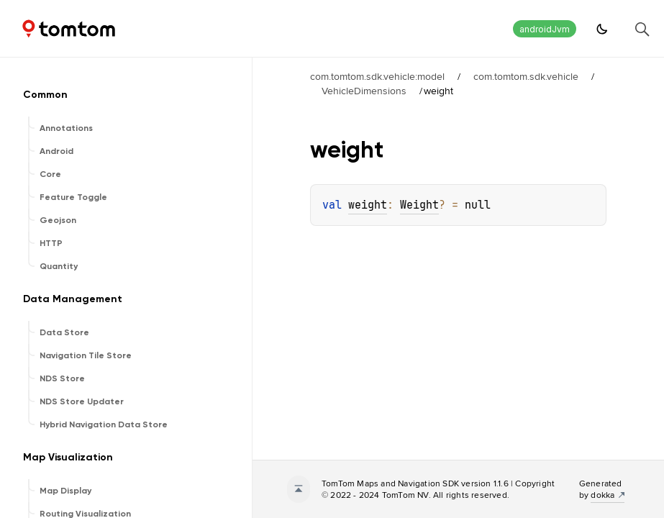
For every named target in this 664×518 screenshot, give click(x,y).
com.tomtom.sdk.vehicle (525, 76)
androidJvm (544, 29)
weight (367, 205)
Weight (419, 205)
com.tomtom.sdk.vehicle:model (377, 76)
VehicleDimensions (364, 90)
